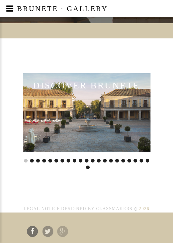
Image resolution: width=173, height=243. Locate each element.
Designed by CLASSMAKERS (97, 208)
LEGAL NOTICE (42, 208)
